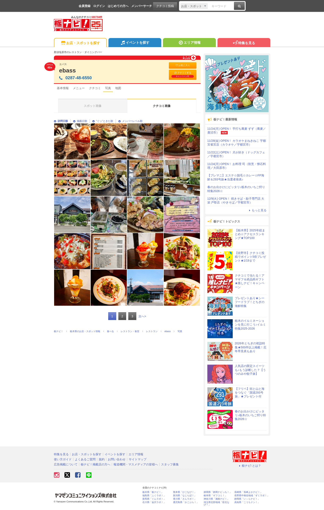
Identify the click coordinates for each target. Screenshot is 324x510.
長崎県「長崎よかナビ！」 (248, 492)
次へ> (142, 316)
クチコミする (182, 74)
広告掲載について (66, 464)
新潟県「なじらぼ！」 (184, 495)
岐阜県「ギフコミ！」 (215, 495)
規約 (102, 459)
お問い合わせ (117, 459)
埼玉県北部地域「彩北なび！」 (216, 503)
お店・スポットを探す (80, 43)
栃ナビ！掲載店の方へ (95, 464)
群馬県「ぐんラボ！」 (154, 499)
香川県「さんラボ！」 (184, 499)
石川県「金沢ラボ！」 (154, 502)
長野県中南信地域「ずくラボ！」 (251, 495)
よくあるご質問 (85, 459)
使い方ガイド (63, 459)
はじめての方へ (118, 6)
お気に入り (182, 65)
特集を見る (243, 43)
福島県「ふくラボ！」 (154, 495)
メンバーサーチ (141, 6)
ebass (67, 70)
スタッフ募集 (170, 464)
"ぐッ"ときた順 (102, 121)
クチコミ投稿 (165, 6)
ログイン (99, 6)
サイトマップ (137, 459)
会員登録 (84, 6)
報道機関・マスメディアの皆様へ (135, 464)
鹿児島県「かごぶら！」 (186, 502)
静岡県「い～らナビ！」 (247, 499)
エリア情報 (189, 43)
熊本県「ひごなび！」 (184, 492)
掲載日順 (80, 121)
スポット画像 (92, 106)
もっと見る (257, 210)
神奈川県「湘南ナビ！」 (216, 499)
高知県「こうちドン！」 (247, 502)
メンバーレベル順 (130, 121)
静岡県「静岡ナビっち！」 (218, 492)
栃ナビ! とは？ (249, 465)
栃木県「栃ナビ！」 (152, 492)
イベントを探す (134, 43)
